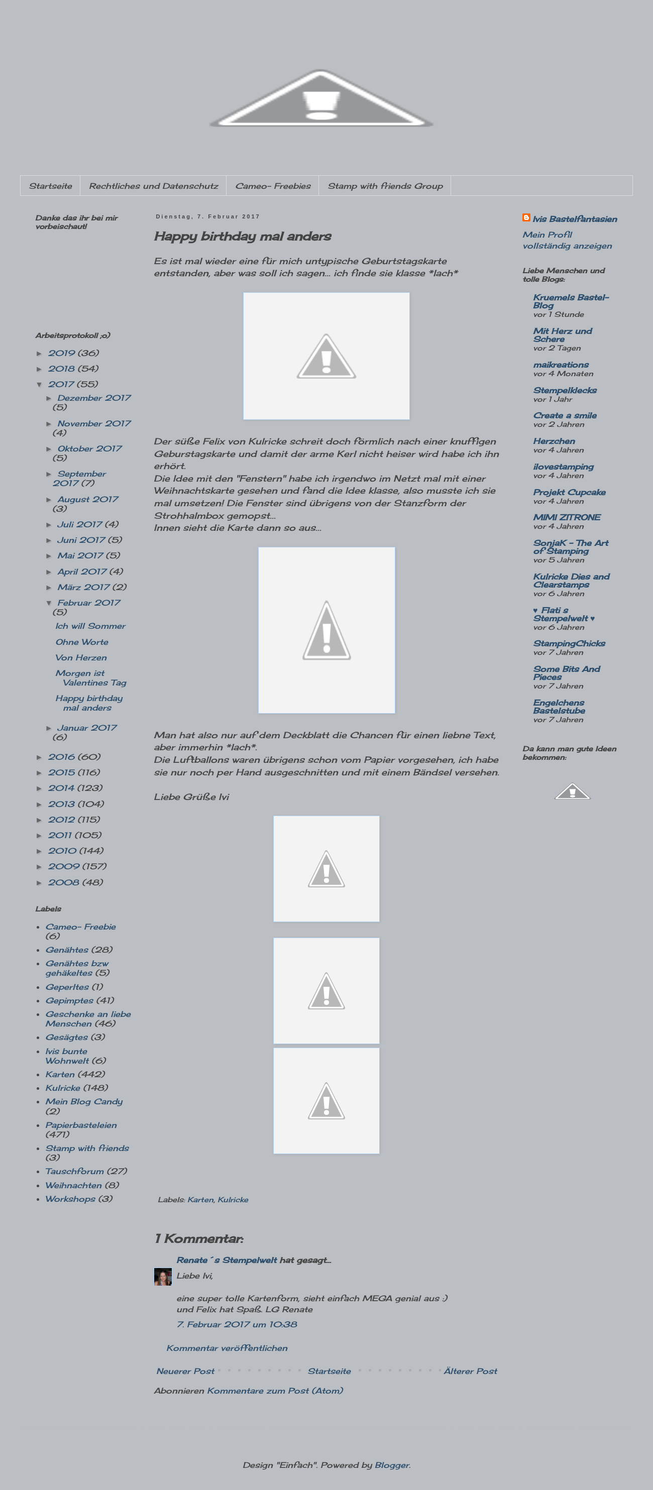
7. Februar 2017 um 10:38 (236, 1324)
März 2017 (84, 587)
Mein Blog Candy (83, 1101)
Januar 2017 (86, 728)
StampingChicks (569, 643)
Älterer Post (470, 1371)
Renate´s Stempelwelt (226, 1260)
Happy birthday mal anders (88, 703)
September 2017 (78, 478)
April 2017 (83, 571)
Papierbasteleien (81, 1125)
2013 (62, 804)
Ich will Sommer (90, 626)
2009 (65, 866)
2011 (61, 835)
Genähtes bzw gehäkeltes (76, 968)
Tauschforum (74, 1171)
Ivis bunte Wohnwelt (66, 1056)
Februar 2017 (88, 603)
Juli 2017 (80, 524)
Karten (200, 1199)
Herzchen (554, 441)
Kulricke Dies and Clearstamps (571, 580)
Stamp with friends (87, 1148)
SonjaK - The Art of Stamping (570, 547)
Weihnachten (73, 1185)
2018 (62, 369)
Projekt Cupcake (569, 492)
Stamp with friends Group (385, 186)
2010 (63, 851)
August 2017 (87, 499)
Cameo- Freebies (272, 186)
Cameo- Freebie (80, 927)
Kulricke (232, 1199)
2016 (62, 757)
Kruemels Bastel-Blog (570, 301)
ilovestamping (563, 467)
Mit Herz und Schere (562, 335)
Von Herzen (80, 657)
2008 (65, 882)
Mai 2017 (81, 555)
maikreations (560, 365)
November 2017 (93, 423)
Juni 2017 (82, 540)
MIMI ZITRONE (566, 517)
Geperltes (66, 987)
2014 (62, 788)
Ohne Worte (81, 642)
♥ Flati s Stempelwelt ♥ (564, 614)
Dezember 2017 (93, 398)
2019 (62, 353)
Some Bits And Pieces (566, 673)
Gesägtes (66, 1037)
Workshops (70, 1199)
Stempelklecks (564, 390)
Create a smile (564, 415)
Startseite (50, 186)
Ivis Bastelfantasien (574, 219)
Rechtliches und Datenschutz (153, 186)
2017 (62, 384)
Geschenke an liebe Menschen (88, 1018)
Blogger (392, 1465)
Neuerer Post (185, 1371)
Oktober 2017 (89, 448)
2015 (62, 772)
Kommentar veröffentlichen (226, 1348)
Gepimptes (69, 1000)
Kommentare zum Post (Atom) (275, 1391)
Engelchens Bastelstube (559, 707)
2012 (62, 820)
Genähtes (66, 950)
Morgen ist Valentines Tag (90, 677)
